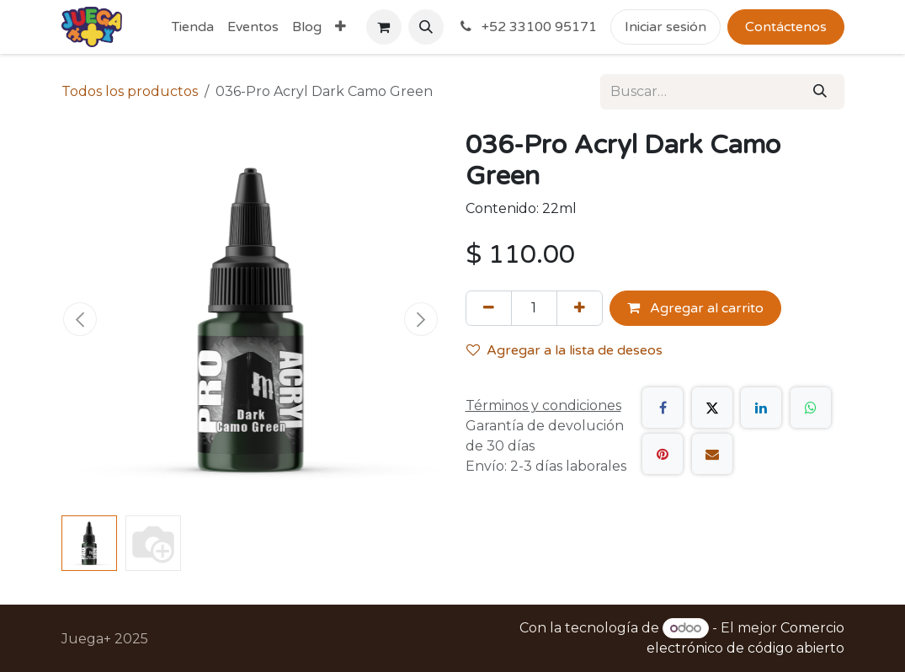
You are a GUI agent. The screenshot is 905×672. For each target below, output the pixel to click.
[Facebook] (662, 407)
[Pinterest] (662, 454)
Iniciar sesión (665, 27)
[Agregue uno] (579, 308)
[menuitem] (193, 27)
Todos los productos (129, 91)
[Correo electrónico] (712, 454)
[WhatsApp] (811, 407)
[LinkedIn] (761, 407)
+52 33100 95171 (527, 27)
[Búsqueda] (820, 91)
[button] (426, 27)
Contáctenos (786, 27)
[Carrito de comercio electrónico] (384, 27)
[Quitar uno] (489, 308)
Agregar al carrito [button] (695, 308)
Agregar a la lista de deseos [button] (564, 350)
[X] (712, 407)
